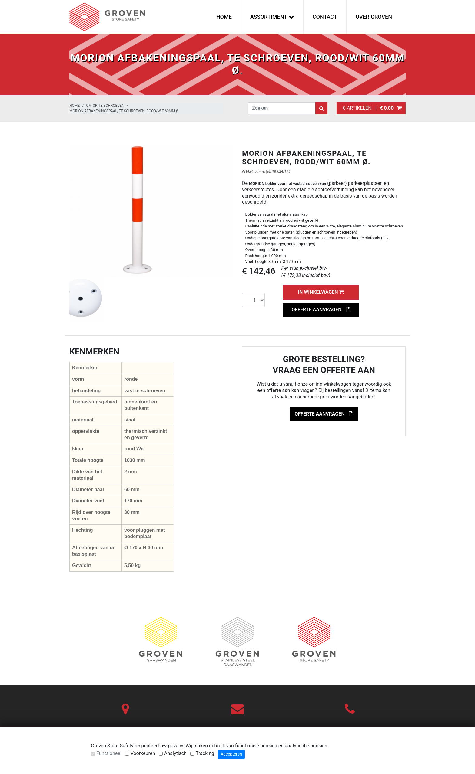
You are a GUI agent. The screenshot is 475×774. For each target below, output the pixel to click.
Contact (325, 17)
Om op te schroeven (105, 105)
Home (224, 17)
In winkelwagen (321, 292)
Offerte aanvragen (320, 309)
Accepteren (231, 754)
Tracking (205, 753)
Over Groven (374, 17)
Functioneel (108, 753)
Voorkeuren (143, 753)
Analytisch (175, 753)
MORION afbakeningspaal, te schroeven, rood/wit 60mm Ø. (124, 111)
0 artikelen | (371, 108)
